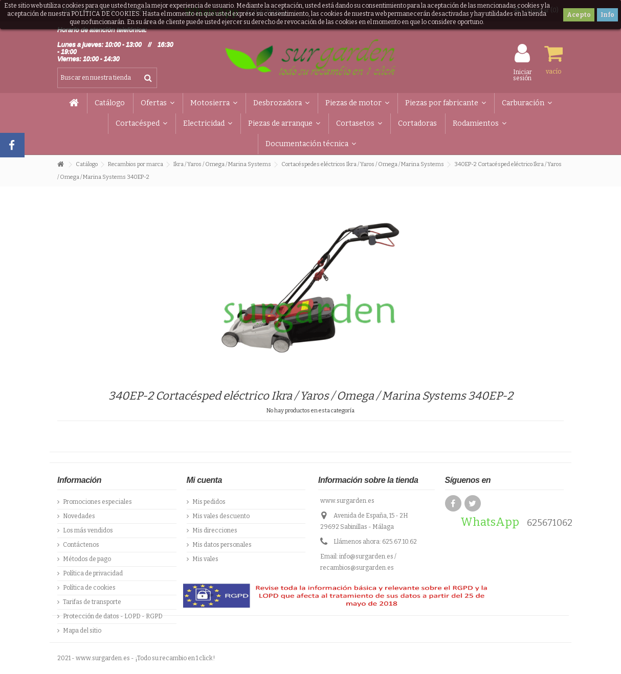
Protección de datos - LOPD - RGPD (113, 616)
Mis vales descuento (221, 516)
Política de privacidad (93, 573)
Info (607, 14)
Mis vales (205, 559)
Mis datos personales (222, 544)
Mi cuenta (204, 480)
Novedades (79, 516)
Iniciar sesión (522, 74)
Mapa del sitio (82, 630)
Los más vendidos (88, 530)
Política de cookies (89, 587)
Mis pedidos (209, 501)
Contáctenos (81, 544)
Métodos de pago (87, 559)
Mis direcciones (214, 530)
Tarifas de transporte (92, 602)
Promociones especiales (97, 501)
